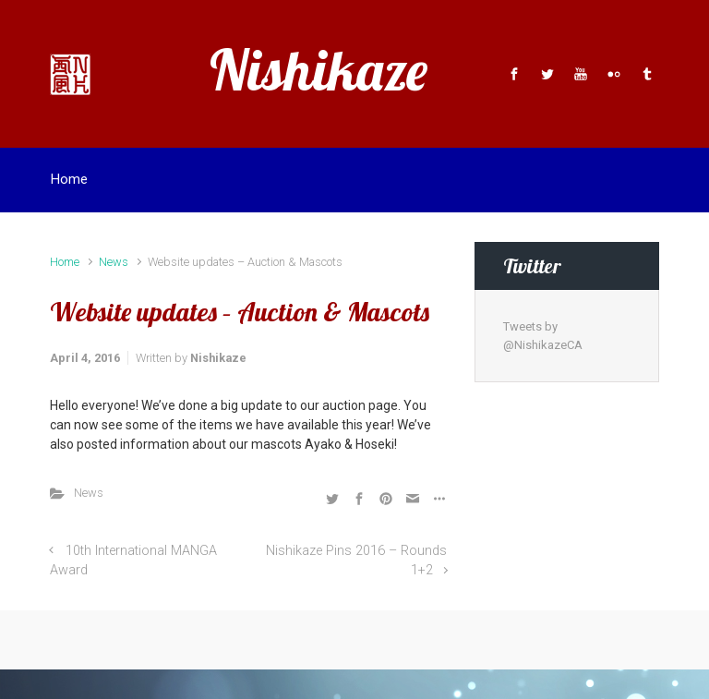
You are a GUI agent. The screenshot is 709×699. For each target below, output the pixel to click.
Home (64, 262)
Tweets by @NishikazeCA (543, 335)
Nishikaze (318, 69)
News (113, 262)
